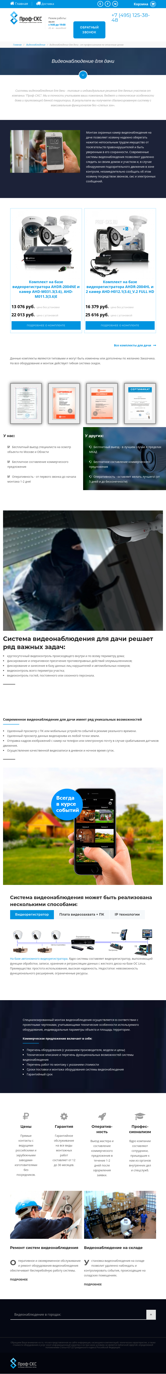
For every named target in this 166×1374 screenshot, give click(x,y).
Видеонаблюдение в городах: (37, 1314)
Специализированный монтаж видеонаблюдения (57, 1020)
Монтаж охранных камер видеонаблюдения (116, 132)
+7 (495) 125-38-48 (130, 17)
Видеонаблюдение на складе (113, 1248)
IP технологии (127, 914)
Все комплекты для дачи (132, 345)
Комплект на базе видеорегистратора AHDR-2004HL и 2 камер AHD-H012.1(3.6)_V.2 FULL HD (120, 286)
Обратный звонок (89, 29)
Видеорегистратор (32, 914)
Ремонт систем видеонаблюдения (44, 1248)
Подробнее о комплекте (46, 325)
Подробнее (19, 1279)
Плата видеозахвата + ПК (81, 914)
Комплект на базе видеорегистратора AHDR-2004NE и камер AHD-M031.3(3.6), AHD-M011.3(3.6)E (46, 289)
